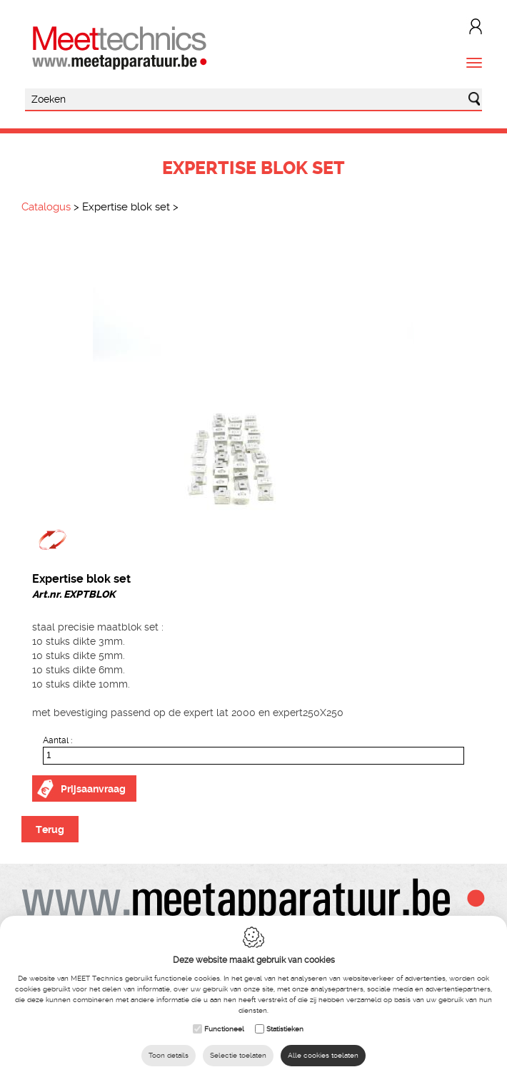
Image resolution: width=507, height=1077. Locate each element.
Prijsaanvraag (93, 789)
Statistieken (284, 1029)
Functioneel (224, 1029)
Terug (50, 829)
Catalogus (46, 206)
